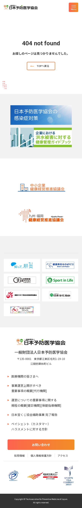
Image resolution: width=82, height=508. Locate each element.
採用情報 (19, 455)
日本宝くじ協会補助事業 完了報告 (34, 414)
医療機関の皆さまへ (25, 376)
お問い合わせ (41, 444)
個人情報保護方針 (41, 455)
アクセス (63, 455)
